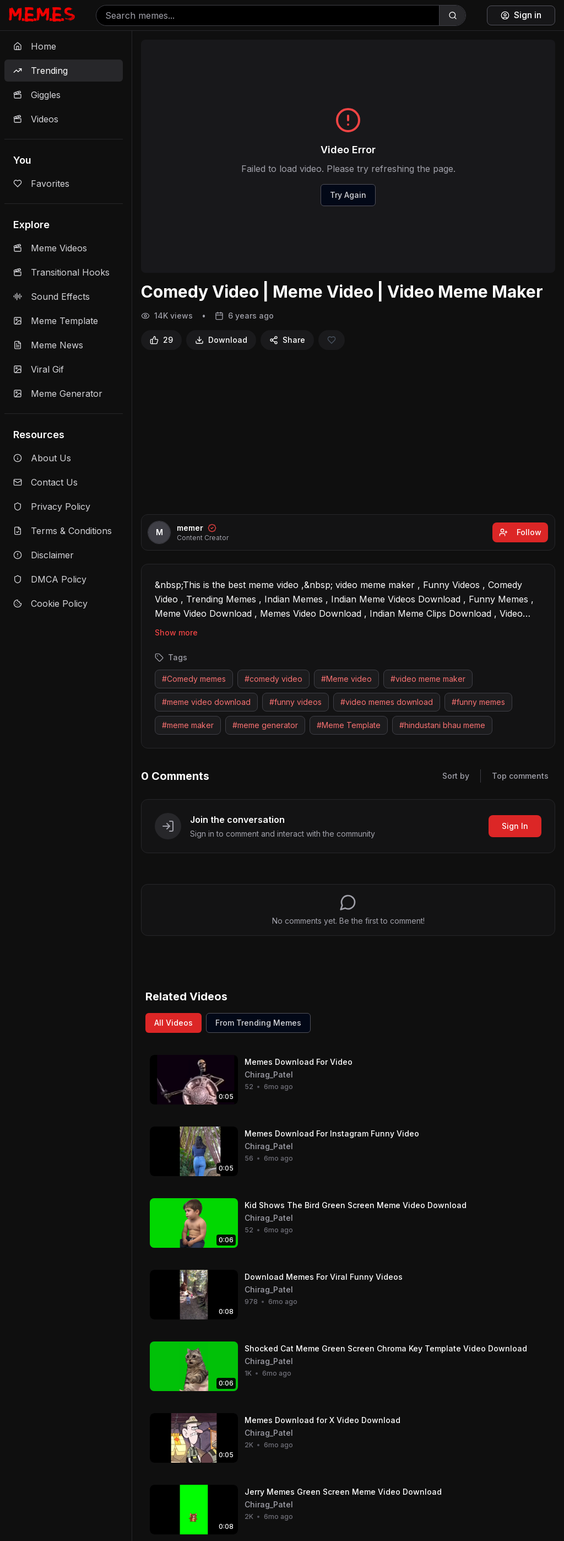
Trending (40, 70)
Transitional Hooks (61, 272)
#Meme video (346, 678)
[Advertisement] (348, 432)
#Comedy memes (194, 678)
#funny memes (478, 702)
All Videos (173, 1022)
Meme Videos (50, 248)
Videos (35, 119)
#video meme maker (428, 678)
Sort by (455, 775)
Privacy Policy (51, 506)
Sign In (515, 826)
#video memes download (386, 702)
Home (34, 46)
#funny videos (295, 702)
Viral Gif (38, 369)
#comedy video (273, 678)
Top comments (520, 775)
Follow (520, 532)
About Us (42, 458)
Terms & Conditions (62, 530)
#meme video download (206, 702)
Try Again (348, 195)
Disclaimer (43, 555)
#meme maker (188, 725)
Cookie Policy (50, 603)
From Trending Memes (258, 1022)
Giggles (37, 94)
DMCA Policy (49, 579)
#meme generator (265, 725)
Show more (176, 632)
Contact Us (45, 482)
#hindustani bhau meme (442, 725)
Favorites (41, 183)
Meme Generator (57, 393)
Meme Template (55, 320)
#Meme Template (349, 725)
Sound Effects (51, 296)
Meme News (48, 345)
